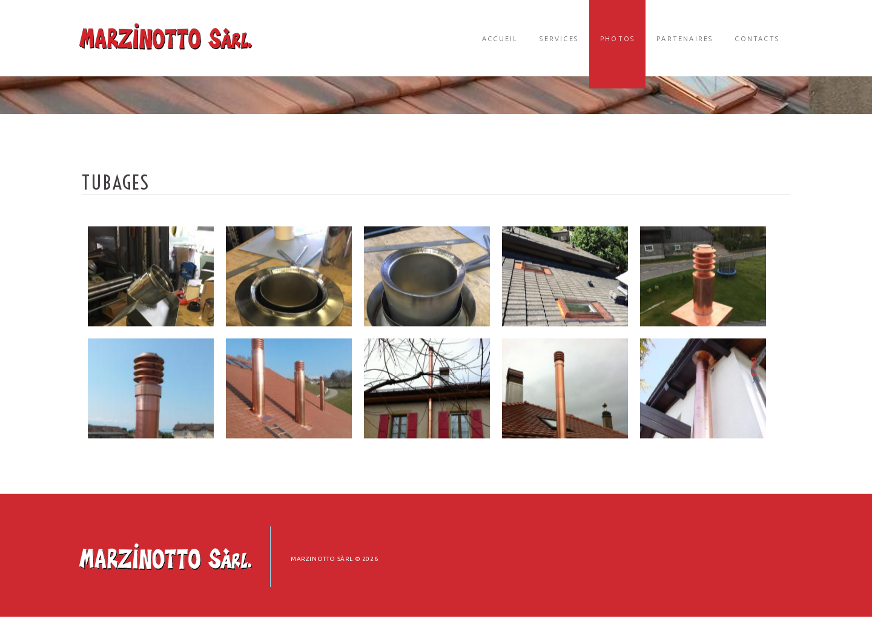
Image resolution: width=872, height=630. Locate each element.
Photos (617, 38)
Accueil (500, 38)
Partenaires (684, 38)
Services (559, 38)
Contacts (757, 38)
